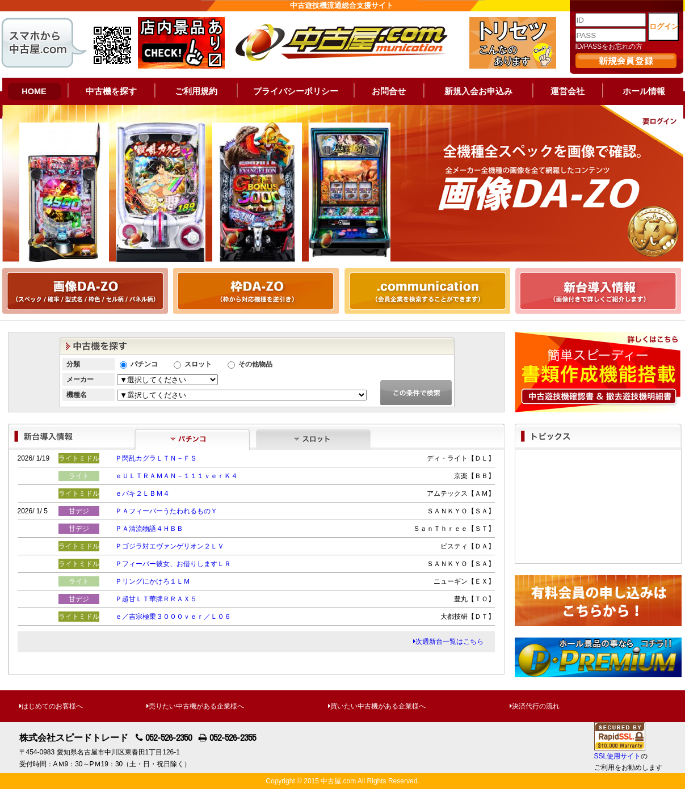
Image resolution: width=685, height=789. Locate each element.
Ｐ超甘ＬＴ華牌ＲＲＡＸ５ (156, 599)
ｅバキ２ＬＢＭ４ (142, 493)
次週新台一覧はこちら (448, 641)
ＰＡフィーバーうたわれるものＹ (166, 511)
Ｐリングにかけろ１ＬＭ (152, 581)
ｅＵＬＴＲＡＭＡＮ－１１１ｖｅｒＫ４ (176, 476)
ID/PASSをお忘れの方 (608, 46)
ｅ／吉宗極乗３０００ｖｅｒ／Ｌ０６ (173, 617)
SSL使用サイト (617, 756)
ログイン (664, 26)
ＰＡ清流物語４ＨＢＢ (149, 529)
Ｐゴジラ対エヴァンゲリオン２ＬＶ (169, 546)
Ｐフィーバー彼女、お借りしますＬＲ (173, 564)
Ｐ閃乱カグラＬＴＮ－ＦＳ (156, 458)
